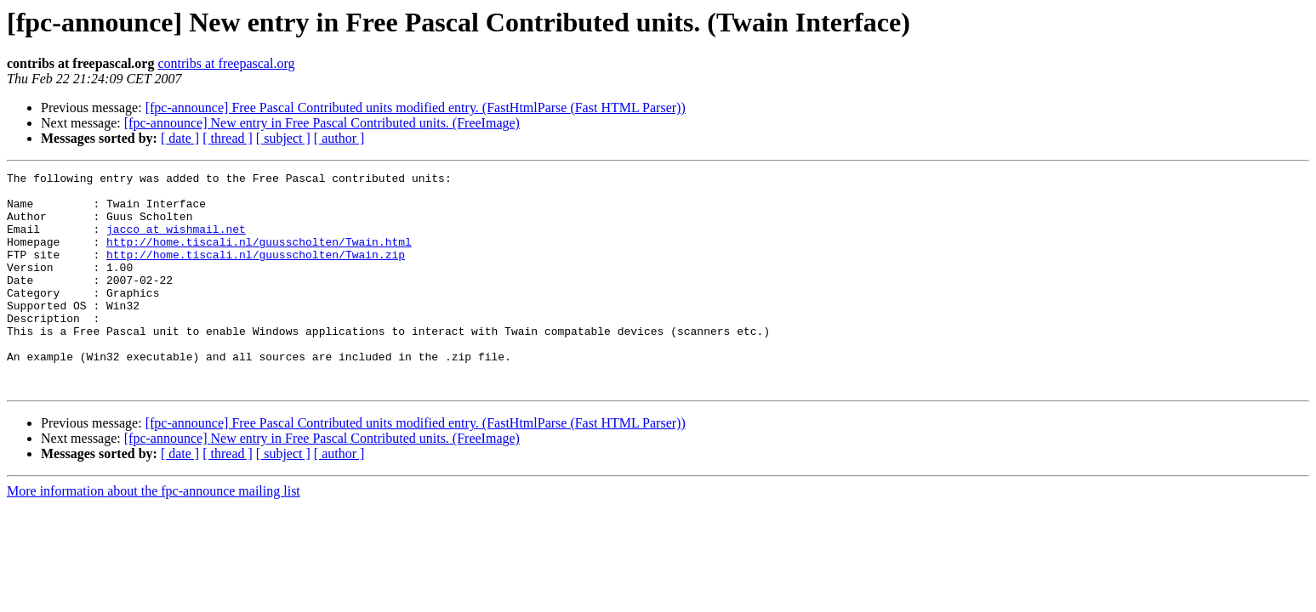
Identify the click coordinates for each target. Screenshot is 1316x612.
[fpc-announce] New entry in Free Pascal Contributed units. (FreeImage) (322, 123)
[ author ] (339, 138)
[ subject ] (283, 138)
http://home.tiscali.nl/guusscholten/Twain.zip (255, 272)
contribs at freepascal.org (225, 63)
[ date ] (180, 138)
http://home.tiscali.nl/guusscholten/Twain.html (259, 256)
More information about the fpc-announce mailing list (153, 534)
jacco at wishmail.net (176, 241)
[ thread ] (227, 138)
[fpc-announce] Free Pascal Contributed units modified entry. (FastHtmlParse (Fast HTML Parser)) (415, 107)
